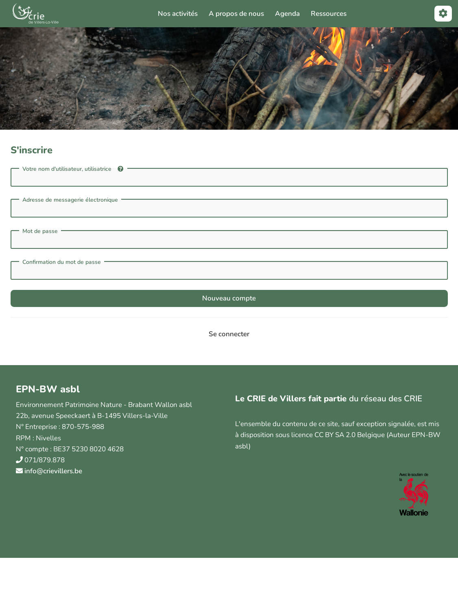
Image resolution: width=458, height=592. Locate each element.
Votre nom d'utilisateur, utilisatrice (72, 169)
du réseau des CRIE (385, 398)
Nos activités (178, 13)
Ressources (329, 13)
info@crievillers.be (53, 471)
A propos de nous (236, 13)
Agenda (287, 13)
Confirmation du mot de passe (61, 262)
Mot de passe (40, 231)
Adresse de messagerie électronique (70, 200)
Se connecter (229, 334)
